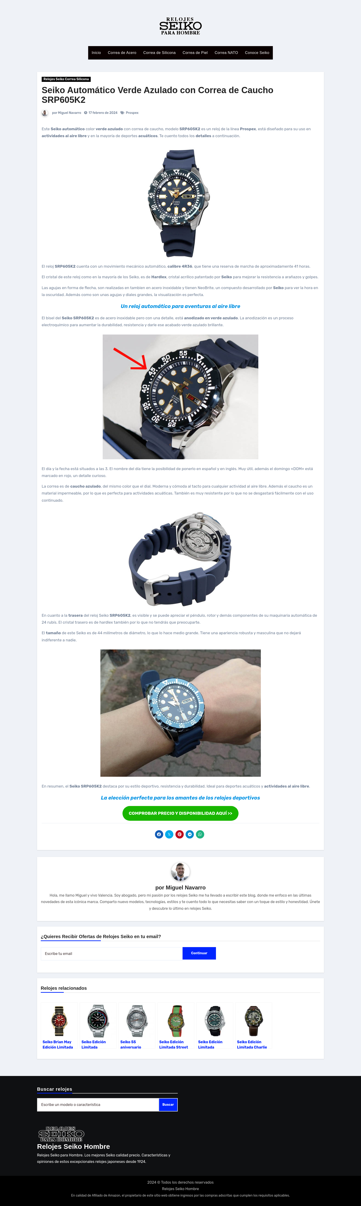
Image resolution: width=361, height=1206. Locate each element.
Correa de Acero (122, 53)
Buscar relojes (54, 1089)
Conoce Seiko (257, 53)
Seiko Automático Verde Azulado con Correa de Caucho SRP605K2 (158, 95)
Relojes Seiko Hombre (73, 1146)
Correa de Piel (195, 53)
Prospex (132, 113)
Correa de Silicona (159, 53)
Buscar (168, 1105)
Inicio (96, 53)
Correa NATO (226, 53)
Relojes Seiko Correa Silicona (66, 79)
